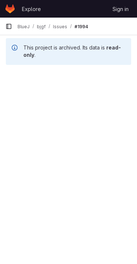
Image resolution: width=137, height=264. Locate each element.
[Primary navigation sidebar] (9, 26)
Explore (31, 9)
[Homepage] (10, 9)
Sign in (121, 9)
